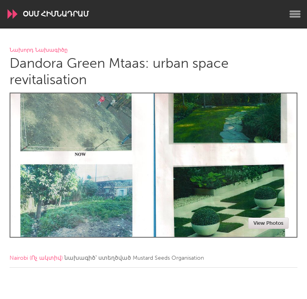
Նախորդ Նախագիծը (39, 50)
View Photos (268, 223)
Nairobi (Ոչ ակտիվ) (36, 258)
